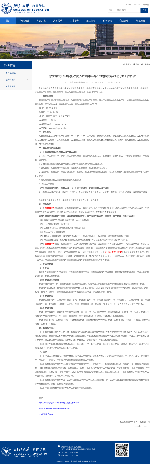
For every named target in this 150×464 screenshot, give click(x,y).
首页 (8, 20)
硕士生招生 (11, 80)
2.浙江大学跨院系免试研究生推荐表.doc (54, 408)
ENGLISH (137, 5)
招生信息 (90, 20)
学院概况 (24, 20)
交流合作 (124, 20)
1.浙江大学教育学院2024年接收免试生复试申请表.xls (59, 403)
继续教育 (140, 20)
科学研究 (107, 20)
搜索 (144, 10)
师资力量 (41, 20)
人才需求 (57, 20)
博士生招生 (11, 86)
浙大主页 (146, 5)
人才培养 (74, 20)
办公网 (128, 5)
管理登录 (92, 461)
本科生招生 (11, 73)
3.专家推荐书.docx (46, 414)
